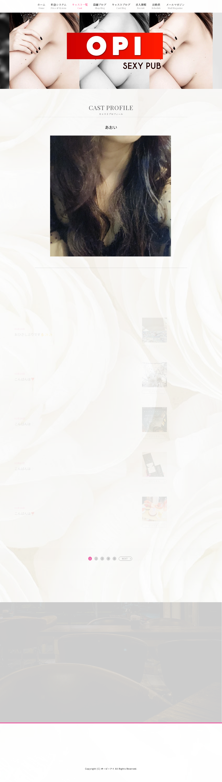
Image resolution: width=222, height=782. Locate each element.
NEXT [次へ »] (125, 558)
